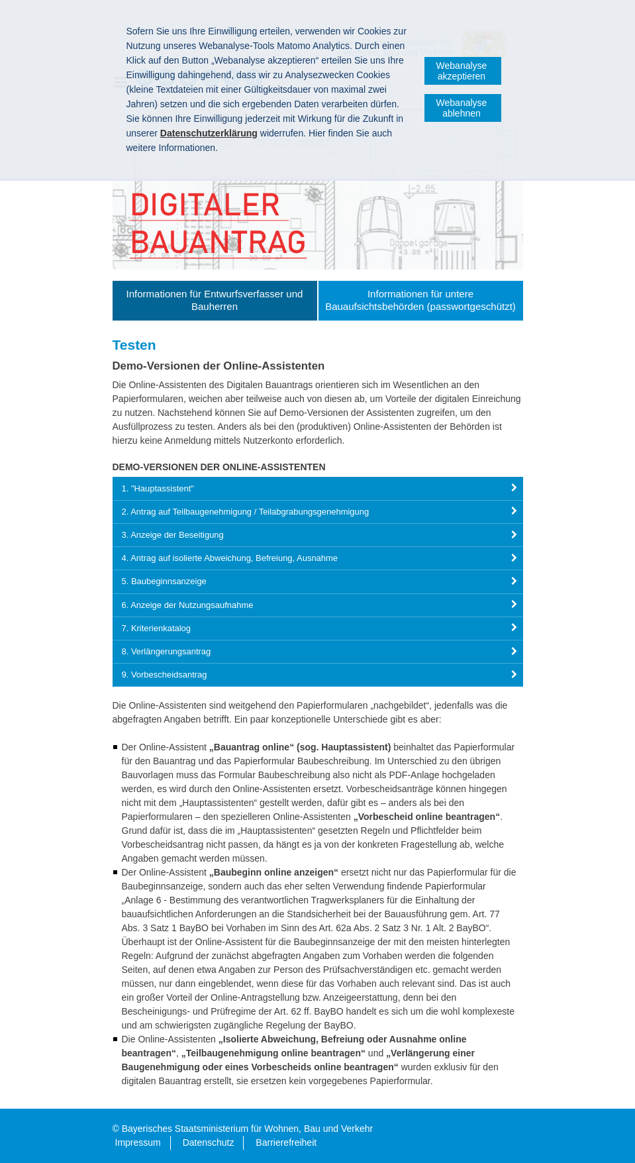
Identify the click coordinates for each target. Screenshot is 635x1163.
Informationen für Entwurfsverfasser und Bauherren (214, 300)
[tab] (317, 488)
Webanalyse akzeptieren (461, 70)
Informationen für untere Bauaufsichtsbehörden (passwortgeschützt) (420, 300)
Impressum (138, 1142)
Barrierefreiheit (286, 1142)
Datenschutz (208, 1142)
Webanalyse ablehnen (461, 108)
